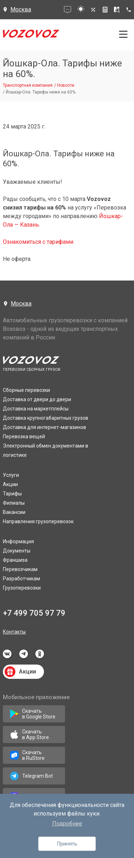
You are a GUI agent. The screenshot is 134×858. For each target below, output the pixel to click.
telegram (23, 654)
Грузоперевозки (22, 588)
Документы (16, 551)
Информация (18, 541)
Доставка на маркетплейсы (36, 409)
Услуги (11, 475)
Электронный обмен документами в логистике (45, 450)
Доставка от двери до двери (37, 399)
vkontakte (7, 654)
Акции (10, 484)
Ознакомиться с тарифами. (38, 241)
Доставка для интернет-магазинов (44, 427)
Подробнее (67, 823)
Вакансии (14, 512)
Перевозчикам (20, 569)
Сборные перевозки (26, 390)
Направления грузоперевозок (38, 521)
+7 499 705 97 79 (34, 613)
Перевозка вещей (24, 436)
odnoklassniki (39, 654)
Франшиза (15, 560)
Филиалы (14, 503)
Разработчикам (21, 578)
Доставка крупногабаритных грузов (45, 418)
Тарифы (12, 493)
